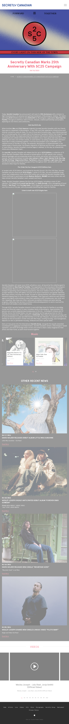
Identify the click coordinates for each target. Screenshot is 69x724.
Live (16, 707)
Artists (10, 707)
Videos (22, 707)
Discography (40, 707)
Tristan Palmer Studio (37, 719)
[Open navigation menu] (65, 4)
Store (32, 707)
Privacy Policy (34, 710)
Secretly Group (50, 707)
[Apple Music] (34, 715)
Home (4, 707)
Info (27, 707)
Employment (60, 707)
